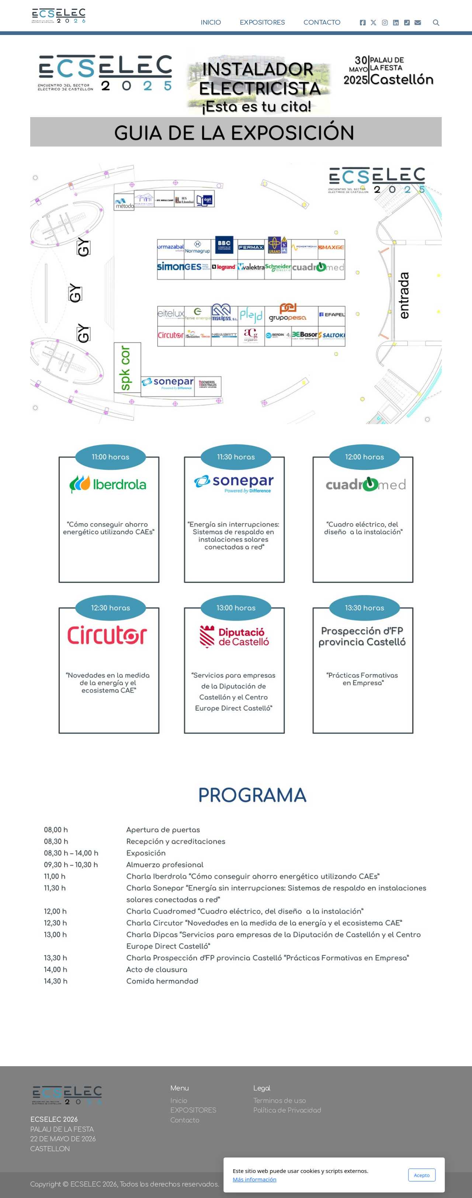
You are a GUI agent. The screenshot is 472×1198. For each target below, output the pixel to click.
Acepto (324, 1175)
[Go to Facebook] (362, 22)
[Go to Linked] (395, 22)
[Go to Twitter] (373, 22)
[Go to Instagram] (384, 22)
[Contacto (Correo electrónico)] (417, 22)
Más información (156, 1179)
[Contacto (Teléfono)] (406, 22)
